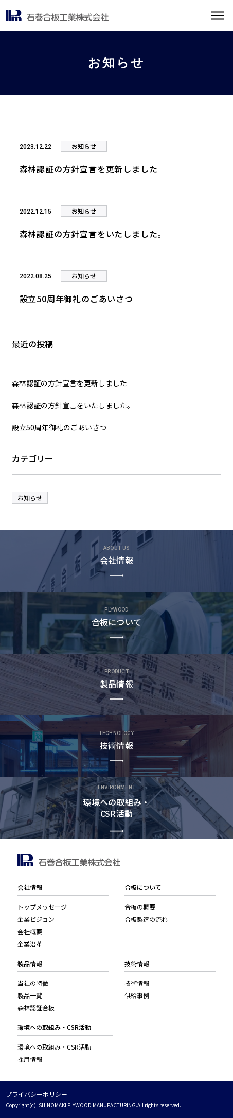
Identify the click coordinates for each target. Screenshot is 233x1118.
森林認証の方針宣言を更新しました (69, 383)
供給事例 (136, 995)
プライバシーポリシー (36, 1094)
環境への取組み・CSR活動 (54, 1046)
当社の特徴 (32, 983)
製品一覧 (29, 995)
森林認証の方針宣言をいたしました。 (73, 405)
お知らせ (29, 497)
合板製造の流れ (146, 919)
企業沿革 (29, 943)
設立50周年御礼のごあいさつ (59, 427)
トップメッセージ (42, 906)
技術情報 (136, 983)
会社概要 (29, 931)
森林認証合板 (36, 1007)
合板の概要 (139, 906)
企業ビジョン (36, 919)
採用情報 (29, 1059)
